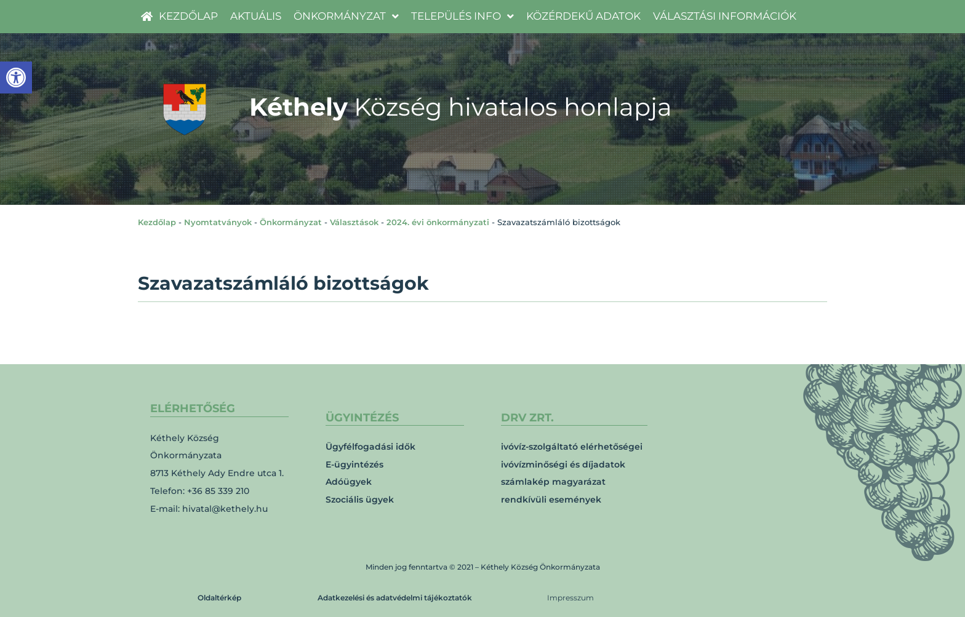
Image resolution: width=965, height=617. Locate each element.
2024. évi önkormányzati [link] (437, 222)
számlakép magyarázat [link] (553, 481)
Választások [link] (354, 222)
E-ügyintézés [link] (354, 464)
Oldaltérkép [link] (219, 597)
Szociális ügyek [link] (360, 499)
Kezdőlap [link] (157, 222)
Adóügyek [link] (349, 481)
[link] (16, 78)
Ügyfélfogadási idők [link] (370, 446)
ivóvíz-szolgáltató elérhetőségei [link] (572, 446)
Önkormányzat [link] (291, 222)
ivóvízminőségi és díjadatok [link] (563, 464)
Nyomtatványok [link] (218, 222)
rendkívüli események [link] (551, 499)
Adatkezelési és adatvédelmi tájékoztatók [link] (395, 597)
